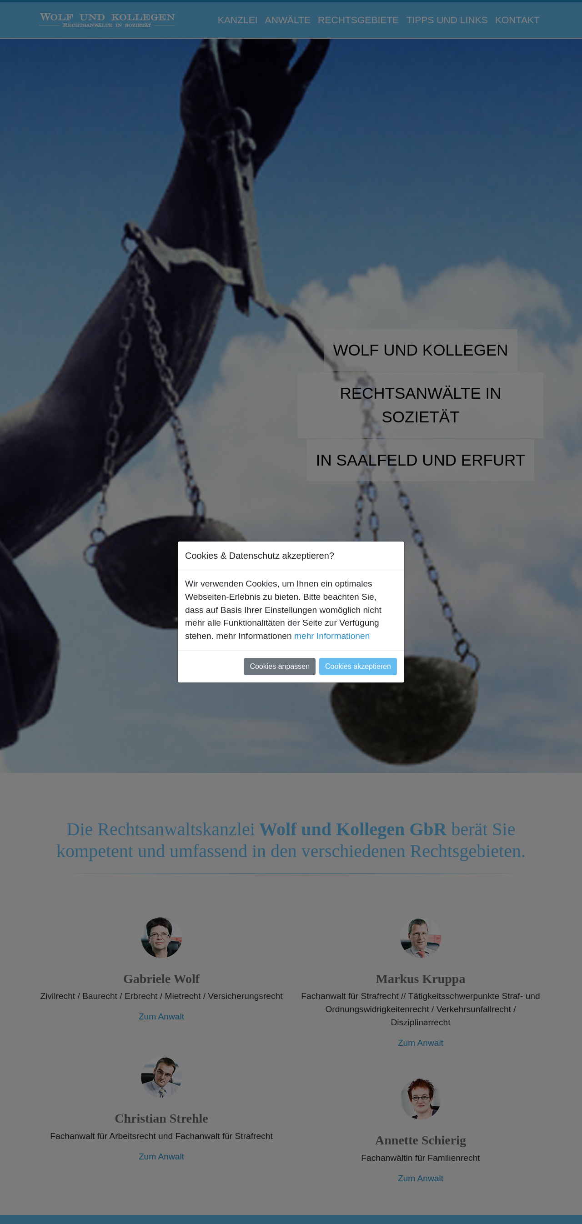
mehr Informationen (332, 636)
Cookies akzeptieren (358, 666)
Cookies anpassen (280, 666)
